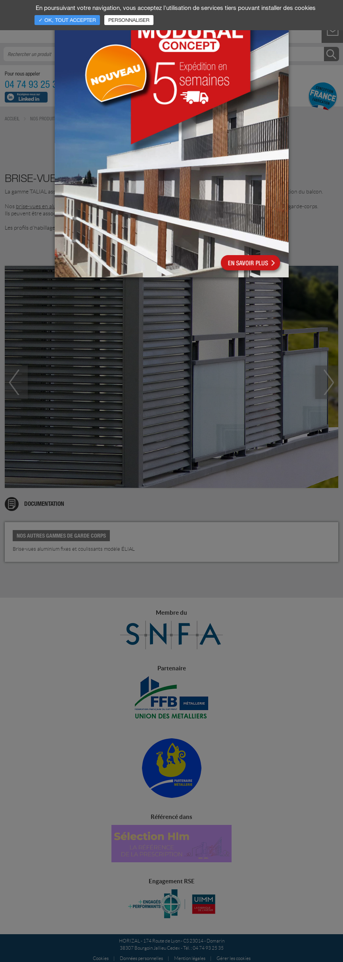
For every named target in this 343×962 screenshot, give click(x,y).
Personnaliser (128, 20)
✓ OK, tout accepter (67, 20)
